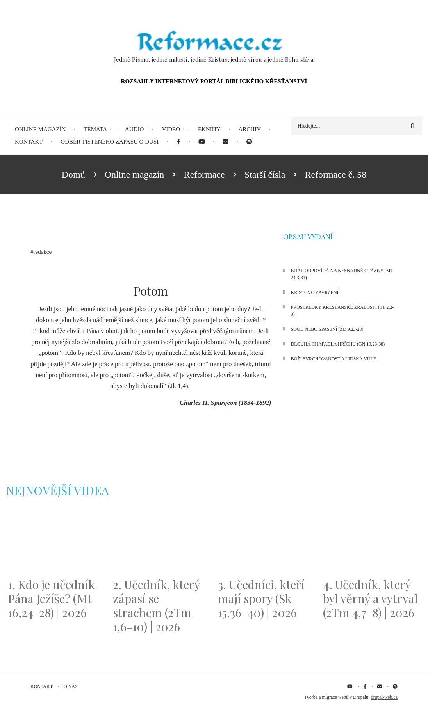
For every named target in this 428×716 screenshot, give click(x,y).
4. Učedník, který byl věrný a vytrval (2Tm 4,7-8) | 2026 (370, 598)
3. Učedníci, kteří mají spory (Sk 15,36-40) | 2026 (261, 598)
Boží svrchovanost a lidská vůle (333, 359)
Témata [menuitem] (95, 129)
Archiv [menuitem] (250, 129)
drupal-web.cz (384, 697)
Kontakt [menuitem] (29, 142)
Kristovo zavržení (315, 292)
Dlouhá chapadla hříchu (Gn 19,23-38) (338, 344)
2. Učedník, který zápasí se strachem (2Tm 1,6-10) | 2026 (156, 605)
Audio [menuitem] (134, 129)
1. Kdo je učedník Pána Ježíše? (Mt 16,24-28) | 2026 (51, 598)
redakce (43, 252)
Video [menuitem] (171, 129)
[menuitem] (178, 141)
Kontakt (41, 686)
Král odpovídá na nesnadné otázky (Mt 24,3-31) (342, 274)
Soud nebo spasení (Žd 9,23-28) (327, 329)
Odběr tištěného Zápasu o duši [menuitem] (110, 142)
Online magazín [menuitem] (40, 129)
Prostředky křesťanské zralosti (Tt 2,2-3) (342, 311)
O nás (71, 686)
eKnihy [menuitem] (209, 129)
